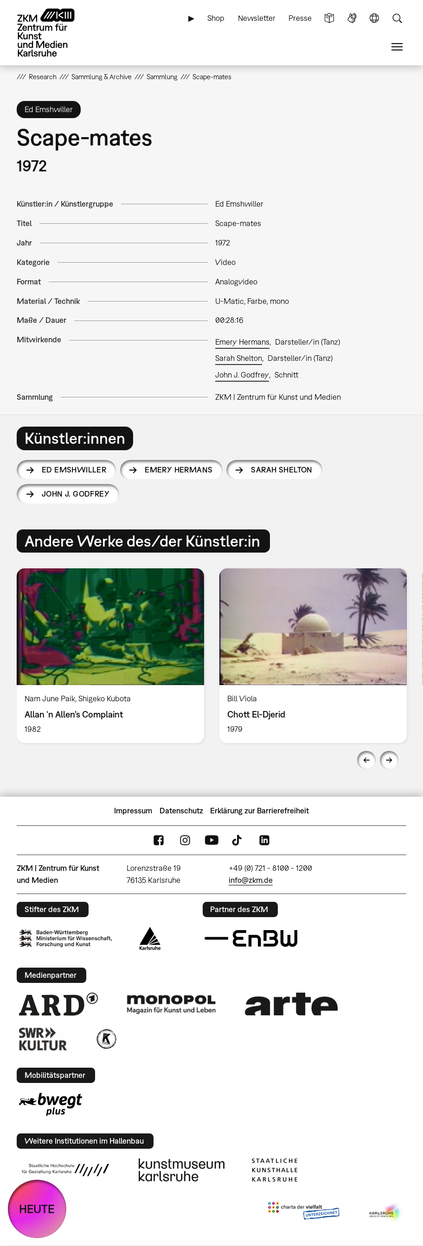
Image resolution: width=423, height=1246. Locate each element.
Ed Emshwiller (74, 469)
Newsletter (257, 18)
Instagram (185, 840)
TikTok (238, 840)
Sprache (374, 18)
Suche (397, 18)
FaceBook (158, 840)
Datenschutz (181, 810)
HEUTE (37, 1208)
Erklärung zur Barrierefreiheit (259, 810)
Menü (397, 47)
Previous (366, 760)
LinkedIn (264, 840)
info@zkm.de (251, 880)
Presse (300, 18)
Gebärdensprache (352, 18)
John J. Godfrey (242, 374)
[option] (110, 655)
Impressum (133, 810)
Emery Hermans (242, 341)
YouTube (211, 840)
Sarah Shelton (238, 358)
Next (389, 760)
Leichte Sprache (329, 18)
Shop (215, 18)
